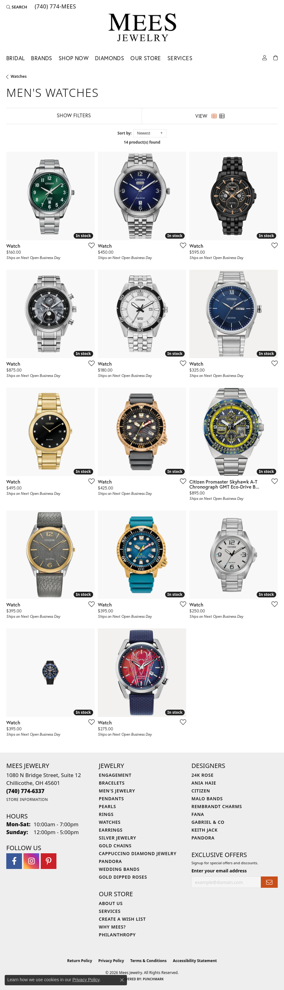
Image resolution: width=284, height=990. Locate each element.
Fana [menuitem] (198, 814)
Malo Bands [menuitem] (207, 799)
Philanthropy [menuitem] (117, 935)
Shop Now (74, 58)
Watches (19, 76)
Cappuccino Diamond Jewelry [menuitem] (137, 853)
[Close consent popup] (122, 980)
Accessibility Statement (195, 960)
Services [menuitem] (109, 911)
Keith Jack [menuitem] (205, 830)
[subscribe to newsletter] (269, 882)
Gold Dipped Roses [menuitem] (123, 877)
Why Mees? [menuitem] (112, 927)
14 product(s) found (142, 142)
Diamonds (109, 58)
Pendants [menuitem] (111, 799)
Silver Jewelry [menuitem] (117, 838)
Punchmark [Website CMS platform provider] (153, 979)
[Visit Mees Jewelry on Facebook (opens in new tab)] (14, 861)
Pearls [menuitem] (107, 806)
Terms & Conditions (148, 960)
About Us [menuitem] (111, 903)
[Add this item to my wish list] (90, 245)
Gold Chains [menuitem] (115, 846)
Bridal (15, 58)
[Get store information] (27, 799)
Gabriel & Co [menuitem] (208, 822)
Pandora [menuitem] (110, 861)
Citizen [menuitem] (201, 791)
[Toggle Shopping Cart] (275, 57)
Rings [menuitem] (106, 814)
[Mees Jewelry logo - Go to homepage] (142, 28)
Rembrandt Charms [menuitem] (217, 806)
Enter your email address (219, 871)
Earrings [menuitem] (111, 830)
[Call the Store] (25, 791)
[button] (16, 7)
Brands (41, 58)
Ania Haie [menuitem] (204, 783)
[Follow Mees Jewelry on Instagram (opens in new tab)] (31, 861)
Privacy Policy (111, 960)
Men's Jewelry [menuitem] (117, 791)
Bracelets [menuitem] (111, 783)
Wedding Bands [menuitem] (119, 869)
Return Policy (79, 960)
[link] (55, 7)
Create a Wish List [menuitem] (122, 919)
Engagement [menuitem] (115, 775)
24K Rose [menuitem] (203, 775)
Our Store (145, 58)
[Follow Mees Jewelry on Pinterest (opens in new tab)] (48, 861)
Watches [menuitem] (110, 822)
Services (179, 58)
